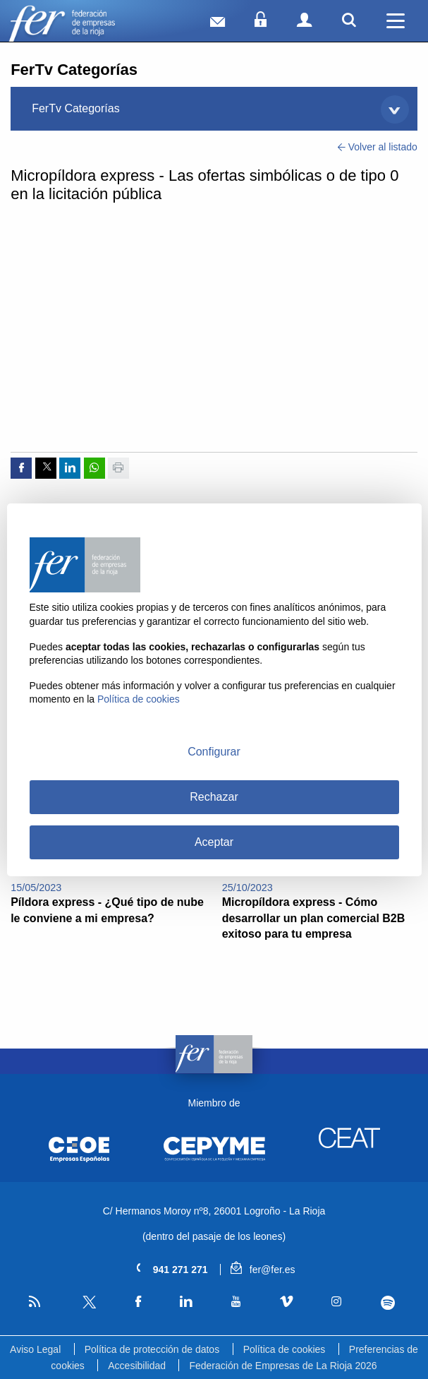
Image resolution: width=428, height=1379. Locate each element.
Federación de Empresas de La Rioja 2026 (283, 1365)
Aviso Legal (35, 1349)
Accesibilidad (137, 1365)
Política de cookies (284, 1349)
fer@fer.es (263, 1269)
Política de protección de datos (152, 1349)
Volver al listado (377, 147)
